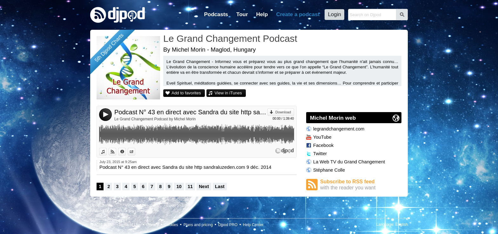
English (401, 224)
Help (262, 14)
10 (178, 186)
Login (334, 14)
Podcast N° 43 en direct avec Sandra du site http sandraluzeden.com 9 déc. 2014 (190, 112)
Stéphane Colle (329, 170)
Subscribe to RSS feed (360, 185)
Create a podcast (298, 14)
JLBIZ (108, 225)
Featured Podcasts (104, 211)
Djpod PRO (228, 225)
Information (125, 152)
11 (190, 186)
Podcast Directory (142, 205)
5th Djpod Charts (109, 47)
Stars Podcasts (140, 211)
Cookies (171, 225)
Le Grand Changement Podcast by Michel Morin (155, 119)
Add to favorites (186, 93)
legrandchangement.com (338, 128)
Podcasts (216, 14)
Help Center (253, 225)
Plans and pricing (198, 225)
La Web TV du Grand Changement (349, 161)
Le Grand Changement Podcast (230, 38)
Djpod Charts (100, 205)
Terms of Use (129, 225)
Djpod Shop (175, 205)
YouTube (322, 137)
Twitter (320, 153)
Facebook (323, 145)
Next (204, 186)
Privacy (152, 225)
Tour (242, 14)
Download (283, 112)
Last (220, 186)
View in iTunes (228, 93)
